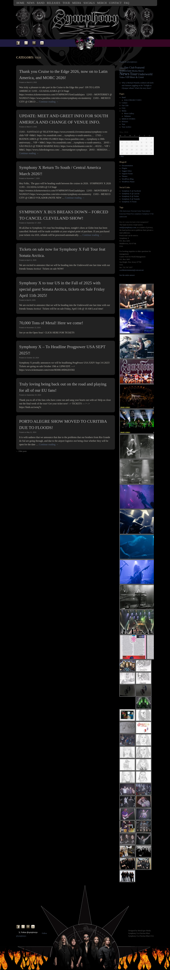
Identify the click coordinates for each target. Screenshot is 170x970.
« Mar (121, 156)
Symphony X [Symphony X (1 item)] (146, 214)
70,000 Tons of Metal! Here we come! (51, 323)
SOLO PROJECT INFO (132, 100)
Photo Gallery (129, 113)
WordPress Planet (128, 182)
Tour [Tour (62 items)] (133, 74)
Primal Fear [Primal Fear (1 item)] (130, 214)
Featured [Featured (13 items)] (140, 67)
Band (40, 2)
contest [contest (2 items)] (121, 68)
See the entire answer (127, 275)
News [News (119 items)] (124, 73)
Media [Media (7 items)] (135, 71)
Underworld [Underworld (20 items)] (145, 74)
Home (20, 2)
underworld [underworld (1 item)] (123, 216)
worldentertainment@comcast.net (131, 270)
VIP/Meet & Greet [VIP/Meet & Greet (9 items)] (134, 77)
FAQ (126, 2)
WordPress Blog (127, 179)
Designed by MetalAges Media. (139, 931)
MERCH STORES (128, 119)
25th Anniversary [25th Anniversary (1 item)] (124, 211)
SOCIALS (89, 2)
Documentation (127, 166)
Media (76, 2)
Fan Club (125, 105)
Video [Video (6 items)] (122, 77)
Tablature (127, 116)
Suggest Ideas (127, 171)
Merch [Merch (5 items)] (141, 71)
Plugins (124, 168)
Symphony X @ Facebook (131, 191)
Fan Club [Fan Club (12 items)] (129, 67)
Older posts (21, 451)
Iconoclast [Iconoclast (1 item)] (122, 214)
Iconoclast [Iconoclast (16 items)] (125, 70)
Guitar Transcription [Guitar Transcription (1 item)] (143, 211)
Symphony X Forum (129, 202)
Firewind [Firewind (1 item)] (134, 211)
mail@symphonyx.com (127, 227)
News (30, 2)
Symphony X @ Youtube (131, 199)
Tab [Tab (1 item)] (152, 214)
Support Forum (127, 174)
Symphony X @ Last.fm (130, 194)
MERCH (102, 2)
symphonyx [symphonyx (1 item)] (138, 214)
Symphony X (133, 933)
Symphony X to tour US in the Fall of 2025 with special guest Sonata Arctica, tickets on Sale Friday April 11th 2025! (62, 289)
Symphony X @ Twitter (130, 196)
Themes (125, 176)
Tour (66, 2)
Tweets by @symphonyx (128, 62)
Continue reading (49, 101)
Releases (53, 2)
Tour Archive (126, 127)
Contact (115, 2)
